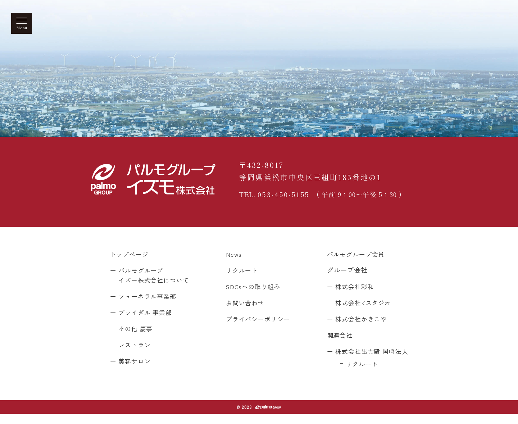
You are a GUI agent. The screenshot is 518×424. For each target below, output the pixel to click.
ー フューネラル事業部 (145, 306)
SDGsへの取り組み (253, 296)
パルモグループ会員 (352, 264)
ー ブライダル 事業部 (143, 322)
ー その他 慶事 (132, 338)
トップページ (130, 264)
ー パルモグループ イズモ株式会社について (152, 285)
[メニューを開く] (21, 23)
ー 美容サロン (131, 370)
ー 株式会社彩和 (347, 296)
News (232, 264)
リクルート (241, 280)
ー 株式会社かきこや (354, 328)
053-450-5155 (285, 198)
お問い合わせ (244, 312)
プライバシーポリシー (258, 328)
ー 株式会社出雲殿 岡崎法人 (365, 361)
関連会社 (336, 345)
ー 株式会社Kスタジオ (356, 312)
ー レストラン (131, 354)
